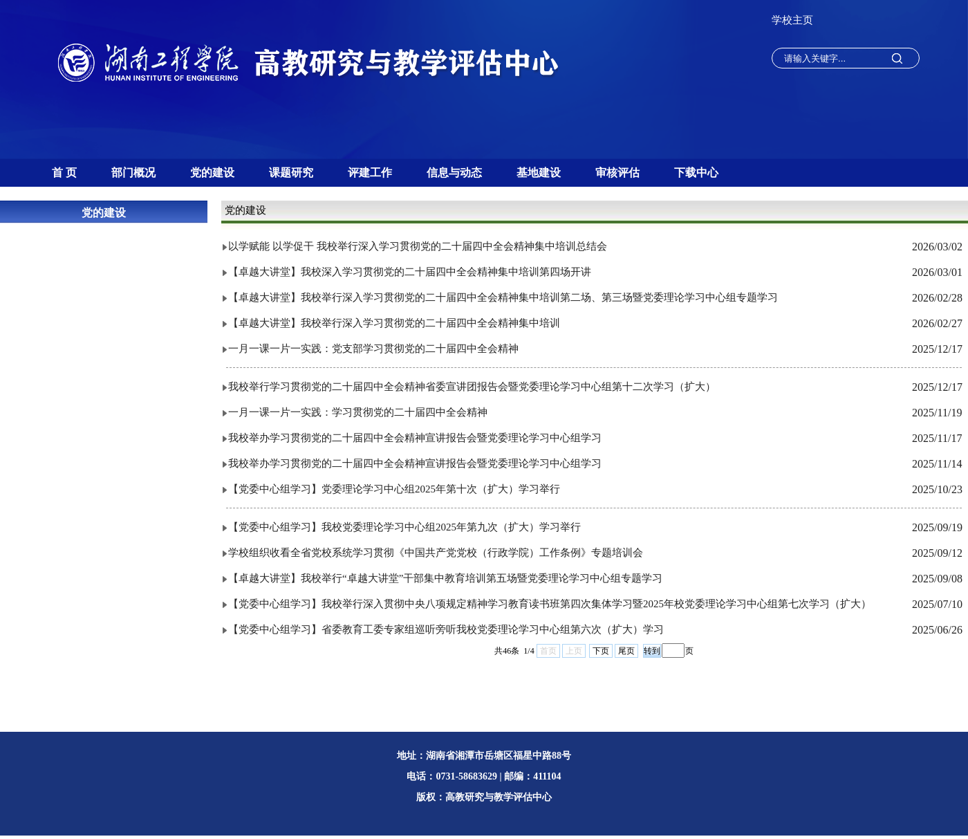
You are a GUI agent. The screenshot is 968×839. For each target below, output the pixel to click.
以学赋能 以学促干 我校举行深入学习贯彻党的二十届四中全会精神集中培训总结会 (417, 246)
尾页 (626, 651)
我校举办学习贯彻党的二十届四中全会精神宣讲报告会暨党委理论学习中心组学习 (415, 437)
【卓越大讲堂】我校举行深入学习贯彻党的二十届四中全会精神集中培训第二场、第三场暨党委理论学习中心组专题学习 (503, 297)
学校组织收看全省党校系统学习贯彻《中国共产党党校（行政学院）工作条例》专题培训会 (435, 552)
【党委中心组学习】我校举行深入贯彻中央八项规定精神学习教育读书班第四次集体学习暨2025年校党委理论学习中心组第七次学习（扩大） (549, 603)
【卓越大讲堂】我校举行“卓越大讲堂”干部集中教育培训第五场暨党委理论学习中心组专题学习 (445, 578)
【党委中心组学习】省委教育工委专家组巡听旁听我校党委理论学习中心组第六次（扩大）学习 (446, 629)
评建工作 (370, 172)
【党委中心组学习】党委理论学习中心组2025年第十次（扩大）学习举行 (394, 489)
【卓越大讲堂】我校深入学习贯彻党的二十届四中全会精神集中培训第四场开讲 (409, 271)
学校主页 (792, 20)
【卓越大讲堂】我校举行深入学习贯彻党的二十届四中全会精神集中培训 (394, 323)
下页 (601, 651)
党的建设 (212, 172)
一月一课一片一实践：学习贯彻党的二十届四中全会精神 (357, 412)
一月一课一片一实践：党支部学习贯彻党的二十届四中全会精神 (373, 348)
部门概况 (133, 172)
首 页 (64, 172)
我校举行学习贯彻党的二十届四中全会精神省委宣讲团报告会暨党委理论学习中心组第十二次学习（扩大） (472, 386)
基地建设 (538, 172)
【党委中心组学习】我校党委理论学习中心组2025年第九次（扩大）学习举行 (404, 527)
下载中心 (696, 172)
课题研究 (291, 172)
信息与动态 (454, 172)
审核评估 (617, 172)
